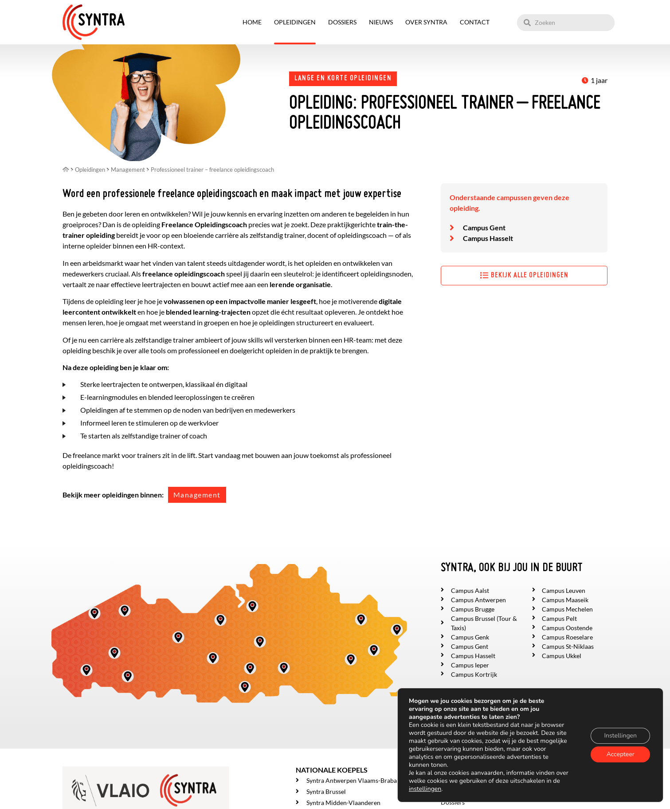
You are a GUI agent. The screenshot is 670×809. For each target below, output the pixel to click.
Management (197, 494)
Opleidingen (295, 22)
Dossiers (342, 22)
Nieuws (381, 22)
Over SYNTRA (426, 22)
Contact (475, 22)
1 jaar (599, 80)
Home (252, 22)
